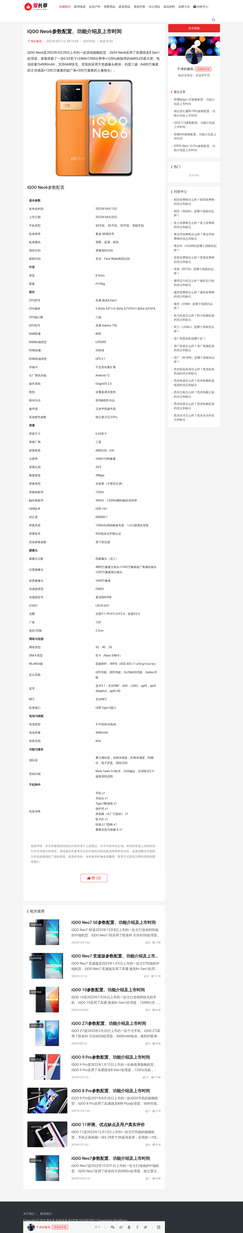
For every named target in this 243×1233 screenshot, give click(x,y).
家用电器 (81, 6)
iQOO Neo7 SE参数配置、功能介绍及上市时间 (113, 922)
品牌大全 (185, 6)
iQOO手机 (89, 41)
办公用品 (155, 6)
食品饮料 (170, 6)
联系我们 (46, 1213)
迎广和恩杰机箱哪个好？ (190, 338)
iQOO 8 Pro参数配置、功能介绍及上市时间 (110, 1093)
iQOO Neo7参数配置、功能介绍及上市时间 (110, 1162)
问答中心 (202, 6)
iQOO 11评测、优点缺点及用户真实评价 (108, 1127)
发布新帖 (194, 28)
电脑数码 (66, 6)
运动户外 (96, 6)
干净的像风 (34, 41)
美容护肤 (140, 6)
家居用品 (126, 6)
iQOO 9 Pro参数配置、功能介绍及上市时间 (110, 1059)
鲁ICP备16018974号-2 (82, 1220)
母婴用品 (111, 6)
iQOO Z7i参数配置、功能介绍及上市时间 (108, 1025)
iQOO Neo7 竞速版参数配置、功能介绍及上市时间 (115, 957)
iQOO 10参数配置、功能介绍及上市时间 (108, 991)
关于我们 (29, 1213)
